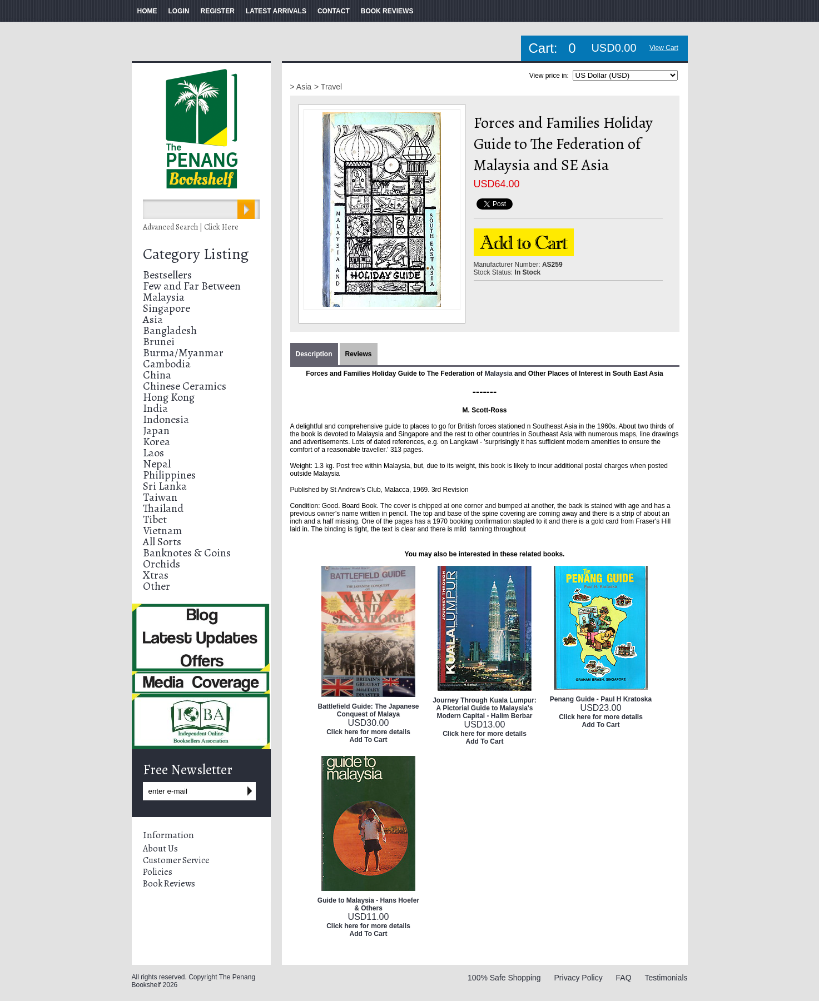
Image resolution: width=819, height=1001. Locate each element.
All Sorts (162, 541)
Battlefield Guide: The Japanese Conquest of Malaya (368, 710)
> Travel (328, 86)
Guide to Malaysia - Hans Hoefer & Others (368, 904)
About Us (160, 849)
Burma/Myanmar (183, 352)
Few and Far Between (192, 285)
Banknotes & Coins (187, 552)
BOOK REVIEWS (387, 11)
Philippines (169, 474)
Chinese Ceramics (184, 386)
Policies (157, 872)
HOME (147, 11)
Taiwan (160, 497)
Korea (156, 441)
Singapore (166, 308)
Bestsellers (167, 274)
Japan (156, 430)
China (157, 374)
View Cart (663, 48)
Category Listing (196, 254)
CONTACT (333, 11)
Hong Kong (169, 397)
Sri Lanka (165, 486)
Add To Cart (369, 740)
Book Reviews (169, 884)
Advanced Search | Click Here (191, 227)
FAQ (624, 977)
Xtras (155, 574)
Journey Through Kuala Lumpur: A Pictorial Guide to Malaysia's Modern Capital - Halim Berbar (485, 708)
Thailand (163, 508)
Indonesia (166, 419)
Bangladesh (170, 330)
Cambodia (167, 363)
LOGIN (179, 11)
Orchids (161, 563)
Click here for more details (368, 732)
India (155, 408)
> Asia (301, 86)
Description (314, 354)
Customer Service (176, 860)
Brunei (159, 341)
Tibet (155, 519)
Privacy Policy (578, 977)
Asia (153, 319)
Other (156, 586)
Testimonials (665, 977)
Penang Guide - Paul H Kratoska (601, 699)
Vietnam (162, 530)
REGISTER (218, 11)
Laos (153, 452)
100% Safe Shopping (504, 977)
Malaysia (164, 297)
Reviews (358, 354)
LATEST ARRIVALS (276, 11)
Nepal (157, 463)
